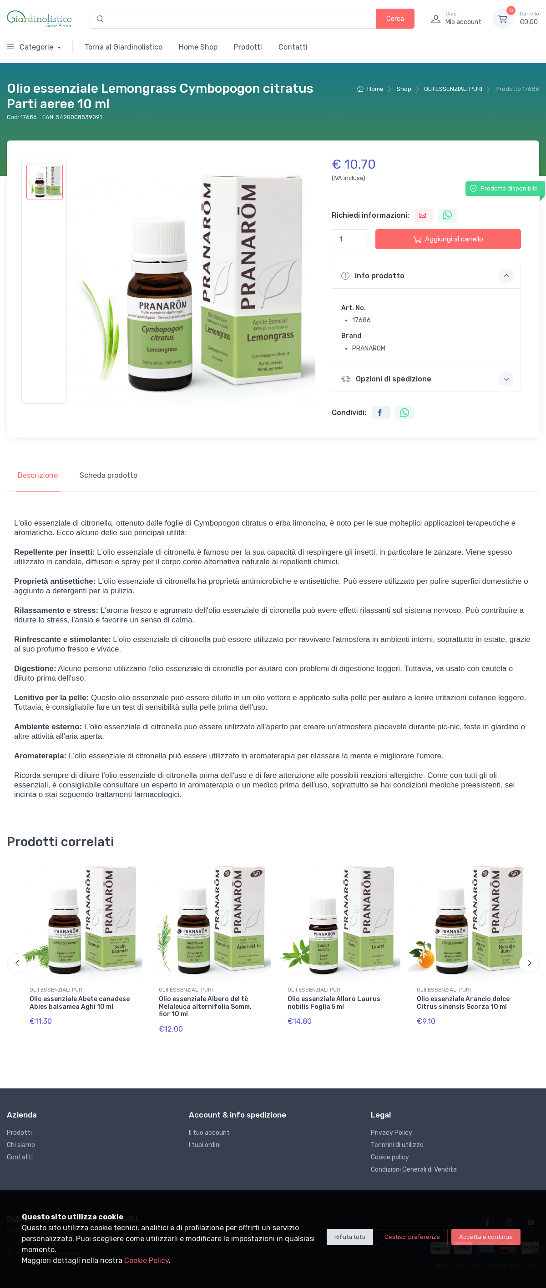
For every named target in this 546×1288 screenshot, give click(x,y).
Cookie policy (390, 1157)
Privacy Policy (391, 1133)
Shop (404, 88)
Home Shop (198, 47)
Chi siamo (21, 1145)
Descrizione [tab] (38, 475)
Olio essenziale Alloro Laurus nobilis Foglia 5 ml (334, 1003)
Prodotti (248, 47)
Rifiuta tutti (349, 1236)
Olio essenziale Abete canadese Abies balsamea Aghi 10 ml (80, 1003)
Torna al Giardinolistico (123, 47)
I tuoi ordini (205, 1145)
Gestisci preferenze (412, 1236)
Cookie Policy (146, 1260)
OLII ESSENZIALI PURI (453, 88)
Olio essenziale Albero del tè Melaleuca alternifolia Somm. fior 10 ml (205, 1006)
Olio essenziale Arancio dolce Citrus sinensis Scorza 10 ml (463, 1003)
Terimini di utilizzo (397, 1145)
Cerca (395, 19)
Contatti (293, 47)
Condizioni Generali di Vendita (414, 1169)
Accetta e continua (486, 1236)
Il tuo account (209, 1133)
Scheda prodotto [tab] (108, 475)
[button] (426, 275)
